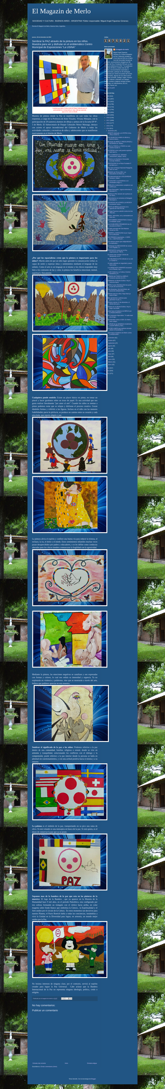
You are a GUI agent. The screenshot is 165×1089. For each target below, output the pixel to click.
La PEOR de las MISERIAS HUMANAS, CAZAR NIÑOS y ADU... (120, 324)
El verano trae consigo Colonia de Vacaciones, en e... (118, 255)
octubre (110, 340)
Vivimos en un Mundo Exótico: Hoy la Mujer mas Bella (119, 307)
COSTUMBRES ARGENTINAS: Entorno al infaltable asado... (120, 220)
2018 (108, 117)
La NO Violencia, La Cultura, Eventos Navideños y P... (119, 272)
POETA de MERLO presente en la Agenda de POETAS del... (118, 207)
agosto (110, 346)
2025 (108, 99)
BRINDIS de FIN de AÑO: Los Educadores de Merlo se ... (117, 173)
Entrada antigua (92, 1063)
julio (109, 348)
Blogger (93, 1079)
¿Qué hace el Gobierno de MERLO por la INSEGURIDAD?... (120, 311)
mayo (110, 354)
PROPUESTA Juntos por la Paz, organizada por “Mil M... (117, 251)
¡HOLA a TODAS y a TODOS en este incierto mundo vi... (119, 147)
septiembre (111, 343)
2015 (108, 126)
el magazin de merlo (122, 49)
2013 (108, 368)
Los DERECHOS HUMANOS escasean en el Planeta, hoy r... (120, 268)
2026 (108, 96)
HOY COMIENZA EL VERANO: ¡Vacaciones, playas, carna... (117, 155)
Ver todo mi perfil (109, 88)
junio (109, 351)
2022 (108, 107)
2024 (108, 101)
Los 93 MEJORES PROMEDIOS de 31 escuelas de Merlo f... (119, 225)
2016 (108, 123)
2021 (108, 109)
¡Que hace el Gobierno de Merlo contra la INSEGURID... (120, 333)
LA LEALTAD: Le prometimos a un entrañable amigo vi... (118, 181)
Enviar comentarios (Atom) (49, 1066)
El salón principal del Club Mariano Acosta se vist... (118, 229)
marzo (110, 359)
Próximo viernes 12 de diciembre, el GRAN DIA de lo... (119, 303)
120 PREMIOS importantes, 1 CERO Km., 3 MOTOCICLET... (119, 238)
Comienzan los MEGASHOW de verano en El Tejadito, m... (120, 246)
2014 (108, 128)
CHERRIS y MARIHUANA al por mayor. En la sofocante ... (120, 233)
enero (110, 364)
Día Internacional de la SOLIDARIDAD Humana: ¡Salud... (119, 177)
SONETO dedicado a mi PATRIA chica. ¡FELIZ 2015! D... (119, 134)
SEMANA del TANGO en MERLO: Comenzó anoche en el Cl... (118, 277)
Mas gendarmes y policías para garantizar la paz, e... (117, 298)
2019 (108, 115)
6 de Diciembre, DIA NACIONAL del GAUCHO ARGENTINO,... (118, 290)
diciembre (111, 131)
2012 (108, 371)
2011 (108, 373)
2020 (108, 112)
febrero (110, 362)
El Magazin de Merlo (61, 11)
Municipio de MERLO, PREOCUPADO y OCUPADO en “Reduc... (120, 142)
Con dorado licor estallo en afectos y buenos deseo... (119, 138)
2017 (108, 120)
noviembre (111, 338)
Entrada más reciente (39, 1063)
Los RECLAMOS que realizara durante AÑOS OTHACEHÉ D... (119, 329)
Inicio (66, 1063)
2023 (108, 104)
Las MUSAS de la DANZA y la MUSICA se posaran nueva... (120, 203)
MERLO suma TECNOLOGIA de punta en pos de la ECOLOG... (119, 285)
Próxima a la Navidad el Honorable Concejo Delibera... (118, 160)
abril (109, 356)
